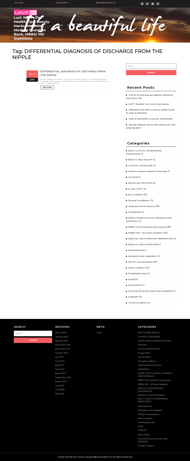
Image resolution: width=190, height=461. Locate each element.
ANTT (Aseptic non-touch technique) (149, 104)
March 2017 (60, 373)
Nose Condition (136, 268)
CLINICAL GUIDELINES (140, 165)
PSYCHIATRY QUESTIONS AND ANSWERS (150, 291)
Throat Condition (137, 303)
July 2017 (59, 357)
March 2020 (61, 332)
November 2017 (62, 349)
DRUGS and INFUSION (140, 183)
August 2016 (61, 381)
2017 (58, 59)
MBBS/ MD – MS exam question (145, 233)
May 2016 (59, 393)
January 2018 (61, 340)
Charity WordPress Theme (71, 457)
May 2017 (59, 365)
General (71, 25)
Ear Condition (135, 194)
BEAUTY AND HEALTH (140, 159)
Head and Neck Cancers (141, 206)
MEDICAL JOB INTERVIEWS (143, 244)
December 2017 (63, 345)
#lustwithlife (62, 3)
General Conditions (138, 200)
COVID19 (133, 177)
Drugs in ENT (135, 189)
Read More (62, 61)
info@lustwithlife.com (107, 3)
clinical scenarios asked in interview (147, 171)
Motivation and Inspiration (93, 25)
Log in (99, 332)
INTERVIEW (134, 212)
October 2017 (61, 353)
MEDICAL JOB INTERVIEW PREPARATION (150, 238)
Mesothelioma (136, 250)
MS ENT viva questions (140, 262)
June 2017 (60, 361)
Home (60, 25)
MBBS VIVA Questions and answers (147, 227)
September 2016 (63, 377)
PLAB (131, 279)
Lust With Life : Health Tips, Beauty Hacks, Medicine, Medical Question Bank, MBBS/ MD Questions (32, 28)
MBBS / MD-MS (119, 25)
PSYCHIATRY (135, 285)
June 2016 (60, 389)
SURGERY (133, 297)
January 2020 (61, 336)
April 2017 (59, 369)
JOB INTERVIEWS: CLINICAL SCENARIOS (151, 119)
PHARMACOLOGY (137, 273)
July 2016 (59, 385)
